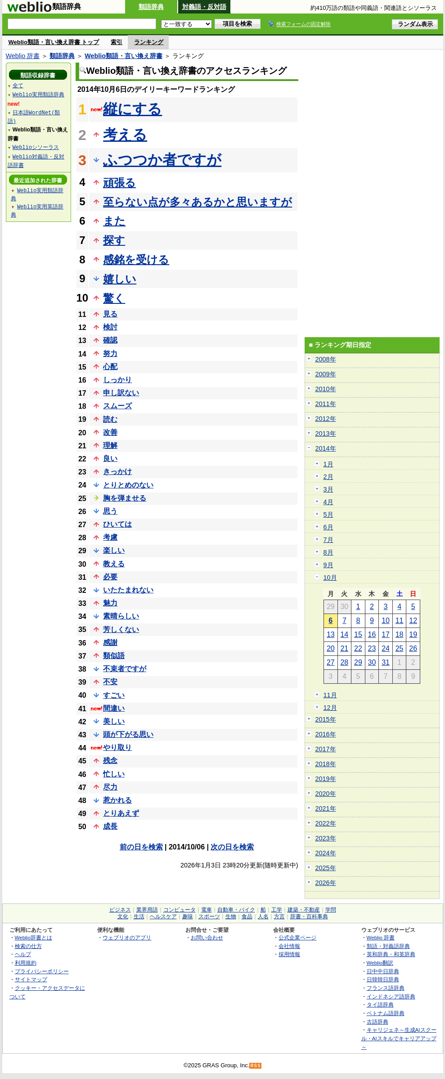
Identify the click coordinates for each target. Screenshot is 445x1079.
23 (372, 648)
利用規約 (25, 963)
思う (110, 511)
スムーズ (117, 406)
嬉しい (119, 279)
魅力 (110, 603)
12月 (330, 707)
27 (331, 662)
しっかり (117, 380)
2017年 (325, 749)
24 (386, 648)
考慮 (110, 537)
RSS (255, 1065)
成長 (110, 826)
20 (331, 648)
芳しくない (121, 629)
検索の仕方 (28, 946)
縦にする (132, 109)
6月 (328, 527)
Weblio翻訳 (380, 963)
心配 (110, 366)
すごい (114, 695)
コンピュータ (179, 909)
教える (114, 564)
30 (372, 662)
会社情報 (289, 946)
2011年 (325, 403)
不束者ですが (124, 669)
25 (400, 648)
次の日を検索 (232, 847)
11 (400, 620)
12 (413, 620)
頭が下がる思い (128, 734)
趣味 (187, 916)
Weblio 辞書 (23, 55)
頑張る (119, 182)
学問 (330, 909)
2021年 (325, 808)
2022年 (325, 823)
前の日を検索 (141, 847)
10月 (330, 577)
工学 (276, 909)
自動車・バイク (236, 909)
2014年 (325, 448)
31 (386, 662)
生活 (139, 916)
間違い (114, 708)
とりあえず (121, 813)
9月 (328, 565)
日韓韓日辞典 (383, 979)
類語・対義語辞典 (388, 946)
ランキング (148, 42)
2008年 (325, 359)
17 (386, 634)
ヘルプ (23, 954)
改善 (110, 432)
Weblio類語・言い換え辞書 (123, 55)
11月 (330, 695)
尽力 (110, 787)
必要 (110, 577)
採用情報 (289, 954)
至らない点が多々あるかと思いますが (197, 202)
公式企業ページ (297, 937)
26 (413, 648)
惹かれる (117, 800)
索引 (116, 42)
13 (331, 634)
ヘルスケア (163, 916)
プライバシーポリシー (42, 971)
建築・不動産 (304, 909)
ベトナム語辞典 (386, 1013)
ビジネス (120, 909)
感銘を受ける (136, 259)
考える (125, 134)
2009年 (325, 374)
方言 (279, 916)
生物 (230, 916)
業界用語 (147, 909)
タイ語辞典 (380, 1004)
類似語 (114, 655)
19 (413, 634)
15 (358, 634)
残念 (110, 760)
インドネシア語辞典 (391, 996)
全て (18, 85)
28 (344, 662)
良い (110, 458)
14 (344, 634)
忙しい (114, 774)
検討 (110, 327)
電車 (206, 909)
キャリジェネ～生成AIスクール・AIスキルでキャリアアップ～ (398, 1038)
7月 (328, 539)
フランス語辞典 (386, 988)
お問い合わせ (207, 937)
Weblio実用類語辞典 (38, 94)
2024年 (325, 853)
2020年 (325, 793)
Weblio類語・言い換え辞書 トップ (54, 42)
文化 (122, 916)
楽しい (114, 550)
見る (110, 314)
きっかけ (117, 471)
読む (110, 419)
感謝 (110, 642)
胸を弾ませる (124, 498)
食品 (247, 916)
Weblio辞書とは (33, 937)
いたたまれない (128, 590)
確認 (110, 340)
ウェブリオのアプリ (127, 937)
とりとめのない (128, 485)
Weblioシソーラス (36, 147)
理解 (110, 445)
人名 (263, 916)
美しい (114, 721)
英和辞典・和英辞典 (391, 954)
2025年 (325, 867)
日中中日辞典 (383, 971)
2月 (328, 476)
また (114, 221)
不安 (110, 682)
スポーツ (209, 916)
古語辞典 (377, 1022)
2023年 (325, 838)
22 (358, 648)
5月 (328, 514)
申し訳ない (121, 393)
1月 (328, 464)
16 (372, 634)
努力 (110, 353)
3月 (328, 489)
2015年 (325, 719)
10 (386, 620)
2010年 (325, 389)
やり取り (117, 747)
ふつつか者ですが (162, 160)
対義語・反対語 (204, 6)
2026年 (325, 882)
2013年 (325, 433)
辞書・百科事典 (309, 916)
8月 (328, 552)
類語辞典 (151, 6)
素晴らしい (121, 616)
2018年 (325, 763)
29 (358, 662)
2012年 (325, 418)
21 (344, 648)
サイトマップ (31, 979)
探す (114, 240)
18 (400, 634)
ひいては (117, 524)
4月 (328, 502)
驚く (114, 298)
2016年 (325, 734)
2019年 (325, 778)
